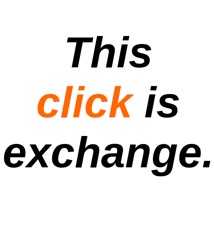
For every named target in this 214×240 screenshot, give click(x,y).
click (84, 102)
